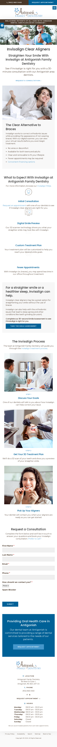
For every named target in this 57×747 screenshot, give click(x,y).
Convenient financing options (21, 162)
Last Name (8, 555)
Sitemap (37, 734)
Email (5, 564)
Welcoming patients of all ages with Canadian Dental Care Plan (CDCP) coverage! (28, 22)
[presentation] (15, 595)
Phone (6, 573)
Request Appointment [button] (43, 2)
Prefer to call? (34, 539)
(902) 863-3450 (15, 2)
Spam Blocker (9, 590)
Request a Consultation (28, 80)
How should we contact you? (17, 582)
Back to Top (47, 734)
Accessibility (21, 734)
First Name (8, 546)
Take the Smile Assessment (23, 326)
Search (30, 734)
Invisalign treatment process (34, 348)
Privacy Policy (9, 734)
